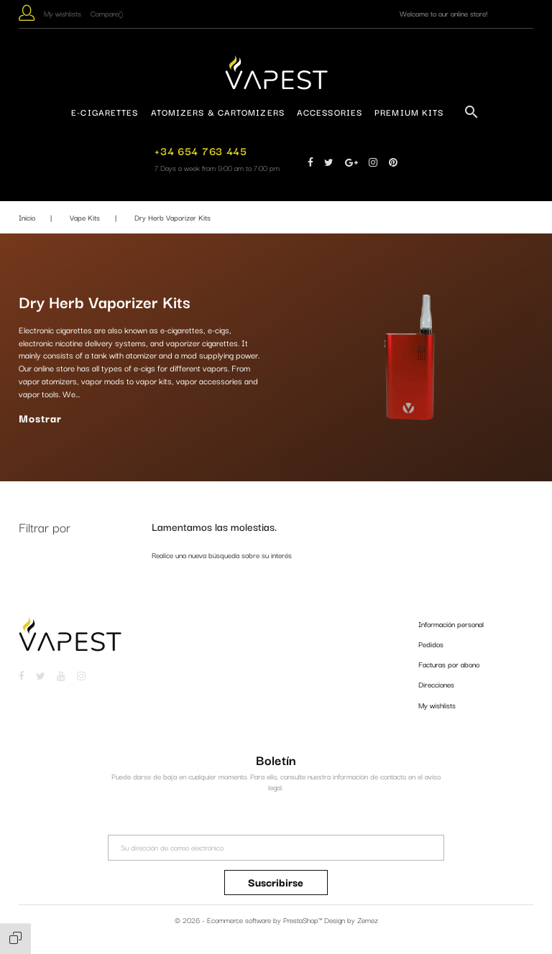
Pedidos (430, 644)
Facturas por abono (448, 664)
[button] (26, 15)
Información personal (451, 624)
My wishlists (437, 705)
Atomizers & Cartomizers (218, 112)
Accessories (329, 112)
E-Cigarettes (104, 112)
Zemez (367, 920)
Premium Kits (408, 112)
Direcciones (436, 684)
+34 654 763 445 (201, 150)
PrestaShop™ (303, 920)
